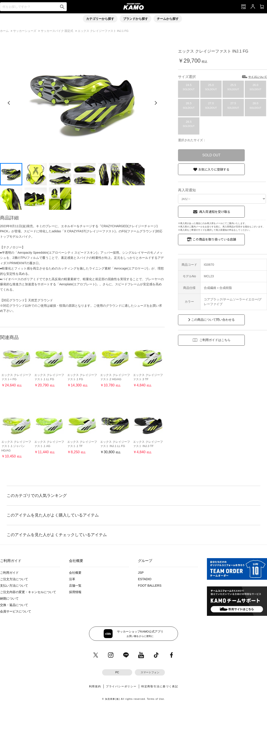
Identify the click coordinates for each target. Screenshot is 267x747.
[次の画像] (155, 102)
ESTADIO (144, 579)
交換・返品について (14, 605)
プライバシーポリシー (121, 686)
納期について (9, 598)
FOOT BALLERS (150, 585)
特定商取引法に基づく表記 (159, 686)
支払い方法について (14, 585)
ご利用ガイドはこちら (215, 340)
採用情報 (75, 592)
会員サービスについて (15, 611)
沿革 (72, 579)
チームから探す (168, 18)
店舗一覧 (75, 585)
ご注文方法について (14, 579)
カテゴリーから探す (100, 18)
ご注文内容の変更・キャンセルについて (28, 592)
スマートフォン (150, 672)
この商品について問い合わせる (213, 319)
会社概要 (75, 572)
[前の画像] (8, 102)
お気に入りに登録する (213, 169)
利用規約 (95, 686)
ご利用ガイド (9, 572)
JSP (141, 572)
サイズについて (257, 76)
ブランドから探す (135, 18)
